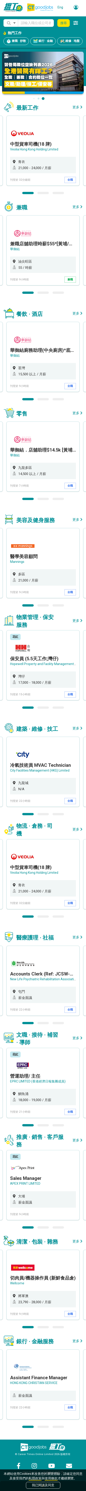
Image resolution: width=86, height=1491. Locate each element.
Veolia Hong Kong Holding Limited (34, 149)
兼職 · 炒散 (16, 41)
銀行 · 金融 (43, 41)
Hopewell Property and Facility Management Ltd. (45, 664)
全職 (70, 179)
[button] (10, 23)
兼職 (70, 279)
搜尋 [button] (63, 23)
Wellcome (17, 1283)
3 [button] (58, 193)
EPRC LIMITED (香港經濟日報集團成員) (38, 1081)
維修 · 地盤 (70, 41)
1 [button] (28, 193)
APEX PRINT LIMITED (25, 1183)
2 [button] (43, 193)
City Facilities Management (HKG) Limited (39, 770)
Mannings (17, 562)
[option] (43, 151)
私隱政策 (35, 1478)
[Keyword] (36, 23)
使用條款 (51, 1478)
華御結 (15, 249)
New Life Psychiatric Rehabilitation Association (44, 979)
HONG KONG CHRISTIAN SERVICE (34, 1383)
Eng (60, 7)
